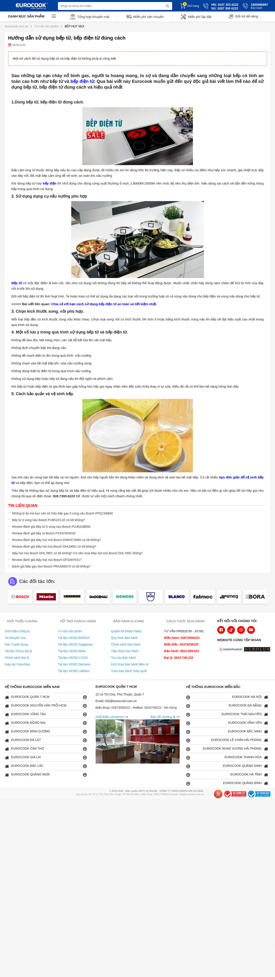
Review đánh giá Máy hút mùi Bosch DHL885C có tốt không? (54, 546)
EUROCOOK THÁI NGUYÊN (227, 714)
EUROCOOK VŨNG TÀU (46, 714)
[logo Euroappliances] (231, 649)
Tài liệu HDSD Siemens (74, 664)
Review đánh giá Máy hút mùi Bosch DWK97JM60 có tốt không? (56, 540)
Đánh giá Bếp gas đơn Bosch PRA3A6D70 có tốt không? (51, 566)
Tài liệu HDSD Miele (72, 651)
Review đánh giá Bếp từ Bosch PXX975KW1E (44, 533)
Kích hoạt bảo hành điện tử (129, 664)
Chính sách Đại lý (17, 657)
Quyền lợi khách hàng (126, 631)
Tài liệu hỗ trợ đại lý (18, 651)
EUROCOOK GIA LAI (46, 757)
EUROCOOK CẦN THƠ (46, 748)
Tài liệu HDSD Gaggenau (75, 644)
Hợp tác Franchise (17, 664)
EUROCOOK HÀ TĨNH (227, 774)
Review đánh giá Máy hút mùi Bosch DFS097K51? (47, 560)
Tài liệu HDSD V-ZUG (73, 657)
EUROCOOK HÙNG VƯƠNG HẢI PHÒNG (227, 748)
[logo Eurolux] (258, 649)
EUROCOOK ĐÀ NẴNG (227, 705)
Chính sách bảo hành (125, 644)
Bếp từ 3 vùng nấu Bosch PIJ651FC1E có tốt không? (48, 520)
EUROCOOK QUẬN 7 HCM (46, 697)
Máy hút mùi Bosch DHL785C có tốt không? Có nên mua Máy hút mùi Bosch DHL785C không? (77, 553)
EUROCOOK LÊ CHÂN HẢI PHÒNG (227, 740)
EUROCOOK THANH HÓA (227, 757)
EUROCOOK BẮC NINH (227, 731)
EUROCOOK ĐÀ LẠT (46, 740)
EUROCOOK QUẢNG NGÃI (46, 774)
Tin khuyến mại (15, 638)
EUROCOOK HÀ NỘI (227, 697)
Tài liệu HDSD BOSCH (74, 638)
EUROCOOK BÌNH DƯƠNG (46, 731)
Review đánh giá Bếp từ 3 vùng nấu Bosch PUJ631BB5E (51, 526)
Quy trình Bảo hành (124, 638)
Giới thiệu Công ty (17, 631)
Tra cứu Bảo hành (123, 657)
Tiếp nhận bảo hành (125, 651)
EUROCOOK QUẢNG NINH (227, 766)
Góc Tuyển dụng (16, 644)
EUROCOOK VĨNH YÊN (227, 723)
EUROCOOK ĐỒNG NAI (46, 723)
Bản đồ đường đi (164, 717)
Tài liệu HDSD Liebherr (74, 671)
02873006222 (121, 707)
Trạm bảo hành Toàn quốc (129, 671)
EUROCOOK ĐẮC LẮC (46, 766)
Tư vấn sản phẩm (70, 631)
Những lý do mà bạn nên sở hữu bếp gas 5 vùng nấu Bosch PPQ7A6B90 (62, 513)
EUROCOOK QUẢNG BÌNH (227, 783)
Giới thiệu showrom (112, 717)
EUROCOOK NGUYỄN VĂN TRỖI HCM (46, 705)
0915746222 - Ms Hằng (160, 707)
